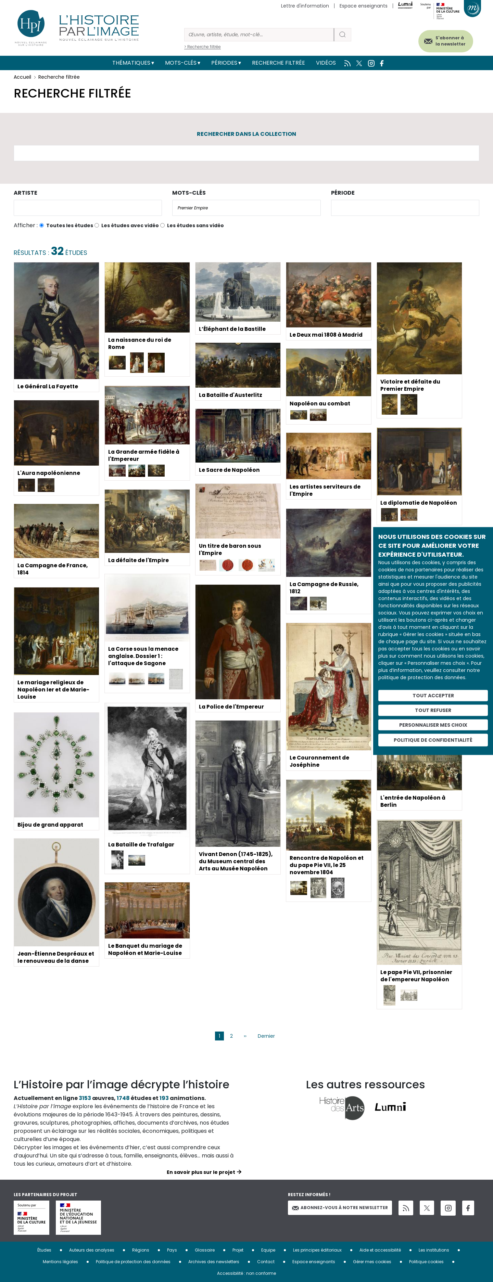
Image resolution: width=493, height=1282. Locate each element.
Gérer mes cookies (372, 1262)
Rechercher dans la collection (246, 134)
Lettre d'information (305, 5)
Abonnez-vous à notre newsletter (340, 1207)
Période (343, 193)
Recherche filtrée (278, 63)
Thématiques (131, 63)
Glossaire (205, 1250)
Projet (237, 1250)
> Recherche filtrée (202, 47)
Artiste (25, 193)
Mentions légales (60, 1262)
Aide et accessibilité (380, 1250)
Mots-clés (181, 63)
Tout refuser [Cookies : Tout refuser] (433, 710)
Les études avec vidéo (130, 225)
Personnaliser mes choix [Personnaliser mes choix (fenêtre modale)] (433, 724)
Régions (140, 1250)
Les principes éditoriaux (317, 1250)
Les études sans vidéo (195, 225)
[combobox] (88, 208)
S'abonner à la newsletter (446, 40)
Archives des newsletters (213, 1262)
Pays (172, 1250)
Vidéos (326, 63)
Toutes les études (69, 225)
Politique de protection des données (133, 1262)
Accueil (22, 77)
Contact (266, 1262)
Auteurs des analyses (91, 1250)
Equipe (268, 1250)
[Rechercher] (259, 34)
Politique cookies (426, 1262)
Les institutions (434, 1250)
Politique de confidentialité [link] (433, 740)
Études (44, 1250)
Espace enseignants (364, 5)
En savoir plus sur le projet (201, 1172)
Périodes (224, 63)
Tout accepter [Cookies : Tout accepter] (433, 695)
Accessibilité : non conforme (246, 1273)
